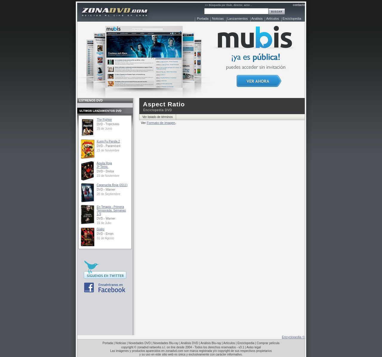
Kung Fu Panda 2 (108, 141)
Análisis (257, 18)
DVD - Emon (105, 233)
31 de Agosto (105, 238)
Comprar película (268, 343)
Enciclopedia (292, 18)
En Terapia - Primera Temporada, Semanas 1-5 (111, 210)
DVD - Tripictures (108, 124)
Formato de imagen (161, 123)
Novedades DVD (140, 343)
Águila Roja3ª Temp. (104, 165)
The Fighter (104, 119)
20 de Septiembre (108, 194)
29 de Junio (104, 128)
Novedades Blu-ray (165, 343)
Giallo (100, 229)
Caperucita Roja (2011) (112, 185)
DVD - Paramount (108, 146)
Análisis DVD (189, 343)
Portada (203, 18)
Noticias (218, 18)
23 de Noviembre (108, 150)
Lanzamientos (237, 18)
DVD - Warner (106, 189)
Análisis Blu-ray (211, 343)
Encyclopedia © (293, 337)
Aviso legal (254, 347)
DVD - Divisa (105, 171)
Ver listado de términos (157, 117)
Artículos (272, 18)
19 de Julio (104, 223)
